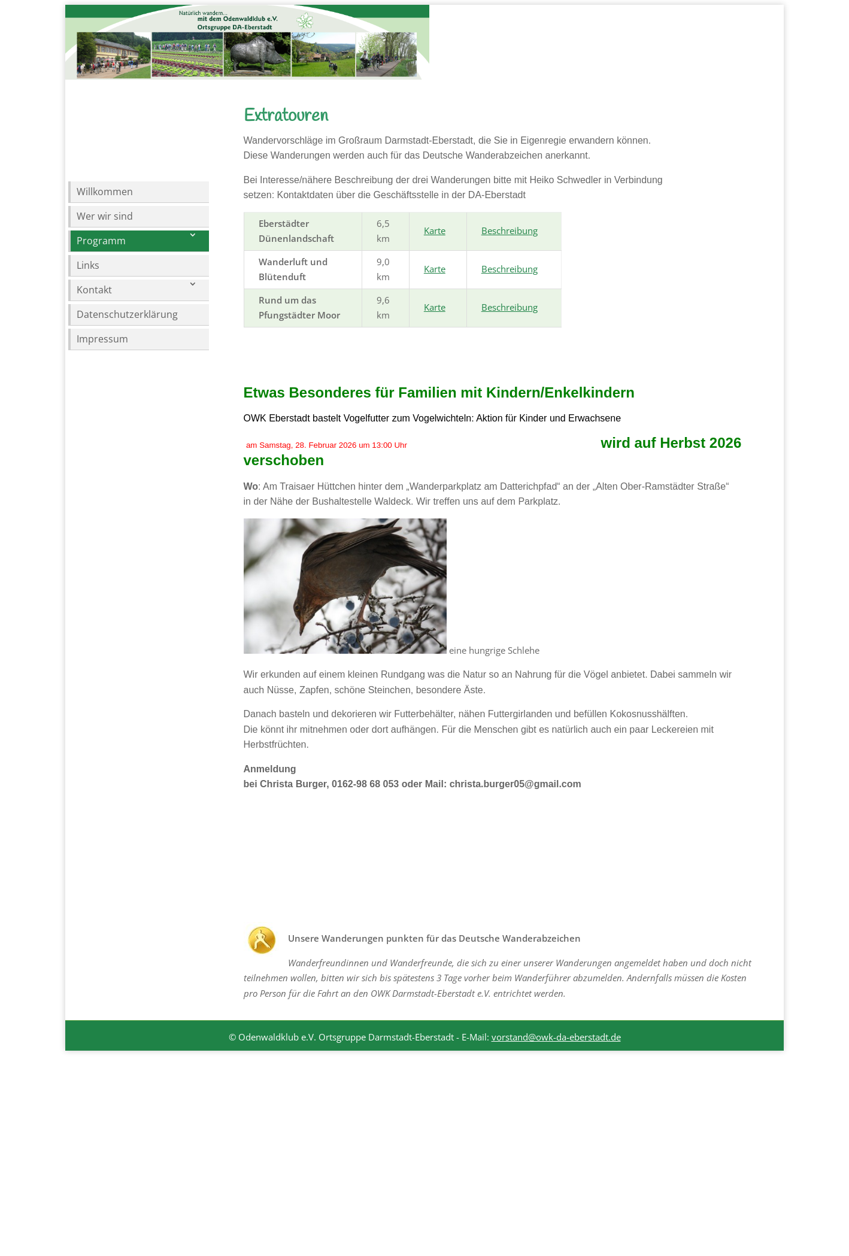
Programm (101, 240)
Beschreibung (509, 304)
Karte (434, 304)
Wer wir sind (105, 216)
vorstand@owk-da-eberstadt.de (556, 1110)
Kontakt (94, 289)
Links (88, 265)
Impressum (102, 338)
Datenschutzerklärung (127, 314)
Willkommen (105, 191)
